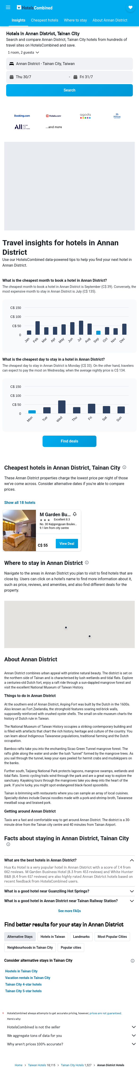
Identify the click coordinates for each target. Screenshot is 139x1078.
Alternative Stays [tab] (20, 937)
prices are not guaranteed (105, 1013)
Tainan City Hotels (72, 1065)
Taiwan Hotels (37, 1065)
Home (18, 1065)
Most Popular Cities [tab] (112, 937)
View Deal (67, 543)
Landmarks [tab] (81, 937)
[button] (8, 7)
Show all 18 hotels (19, 502)
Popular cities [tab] (71, 947)
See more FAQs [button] (69, 911)
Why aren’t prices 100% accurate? (72, 1044)
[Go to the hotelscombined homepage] (34, 7)
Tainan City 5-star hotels (23, 991)
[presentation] (124, 467)
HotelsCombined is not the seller (72, 1027)
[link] (69, 441)
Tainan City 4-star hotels (23, 984)
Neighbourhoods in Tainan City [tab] (30, 947)
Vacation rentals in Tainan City (27, 978)
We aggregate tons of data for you (72, 1035)
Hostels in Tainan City (21, 971)
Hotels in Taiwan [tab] (53, 937)
